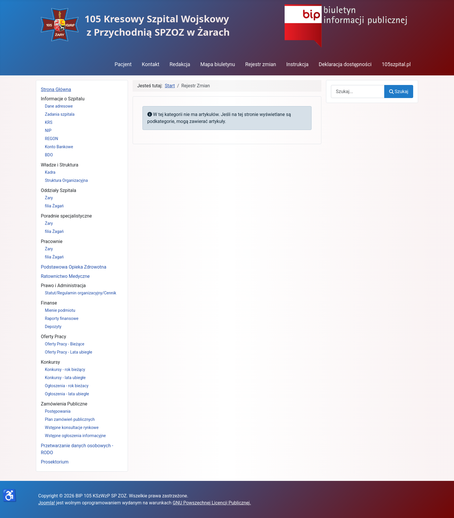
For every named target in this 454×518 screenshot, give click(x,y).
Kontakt (151, 64)
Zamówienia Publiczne (64, 404)
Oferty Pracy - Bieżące (64, 344)
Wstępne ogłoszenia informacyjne (75, 435)
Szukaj (398, 91)
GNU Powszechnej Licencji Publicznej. (212, 503)
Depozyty (53, 326)
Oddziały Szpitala (58, 190)
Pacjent (123, 64)
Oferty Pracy (53, 336)
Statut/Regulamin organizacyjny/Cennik (80, 293)
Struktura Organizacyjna (66, 180)
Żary (49, 197)
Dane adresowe (59, 106)
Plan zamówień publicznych (70, 419)
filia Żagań (54, 206)
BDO (49, 155)
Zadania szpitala (59, 114)
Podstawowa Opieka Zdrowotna (73, 267)
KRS (48, 122)
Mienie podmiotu (60, 310)
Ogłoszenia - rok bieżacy (67, 385)
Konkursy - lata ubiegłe (65, 377)
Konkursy (50, 362)
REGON (51, 138)
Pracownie (52, 241)
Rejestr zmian (260, 64)
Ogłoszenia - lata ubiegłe (67, 394)
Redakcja (179, 64)
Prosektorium (55, 462)
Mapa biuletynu (217, 64)
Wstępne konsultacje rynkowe (71, 427)
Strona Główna (56, 89)
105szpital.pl (396, 64)
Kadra (50, 172)
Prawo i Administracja (63, 285)
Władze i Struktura (59, 165)
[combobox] (358, 91)
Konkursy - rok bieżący (65, 369)
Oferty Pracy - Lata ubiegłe (68, 352)
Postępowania (58, 411)
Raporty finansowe (61, 318)
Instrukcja (297, 64)
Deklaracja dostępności (345, 64)
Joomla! (46, 503)
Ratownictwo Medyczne (65, 276)
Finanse (49, 303)
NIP (48, 130)
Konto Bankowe (59, 146)
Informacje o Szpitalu (63, 99)
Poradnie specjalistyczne (66, 216)
